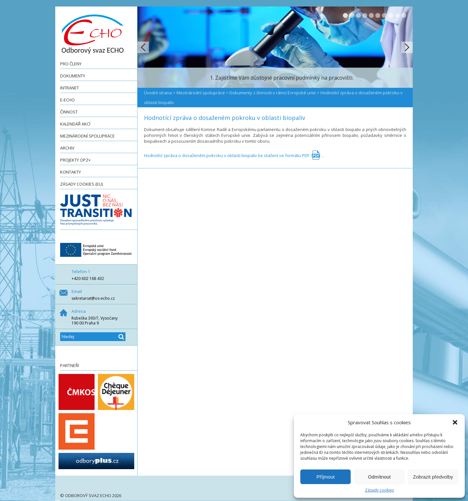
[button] (455, 422)
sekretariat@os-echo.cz (93, 298)
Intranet (69, 88)
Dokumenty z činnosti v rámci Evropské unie (272, 93)
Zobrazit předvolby (433, 477)
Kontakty (70, 172)
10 (403, 15)
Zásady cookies (379, 490)
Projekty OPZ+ (75, 160)
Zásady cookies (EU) (81, 184)
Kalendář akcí (75, 124)
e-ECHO (67, 100)
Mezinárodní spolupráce (87, 136)
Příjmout (326, 477)
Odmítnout (379, 477)
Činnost (69, 112)
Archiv (67, 148)
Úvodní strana (158, 93)
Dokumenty (72, 76)
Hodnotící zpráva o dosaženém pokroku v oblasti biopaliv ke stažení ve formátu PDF (226, 155)
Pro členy (71, 64)
